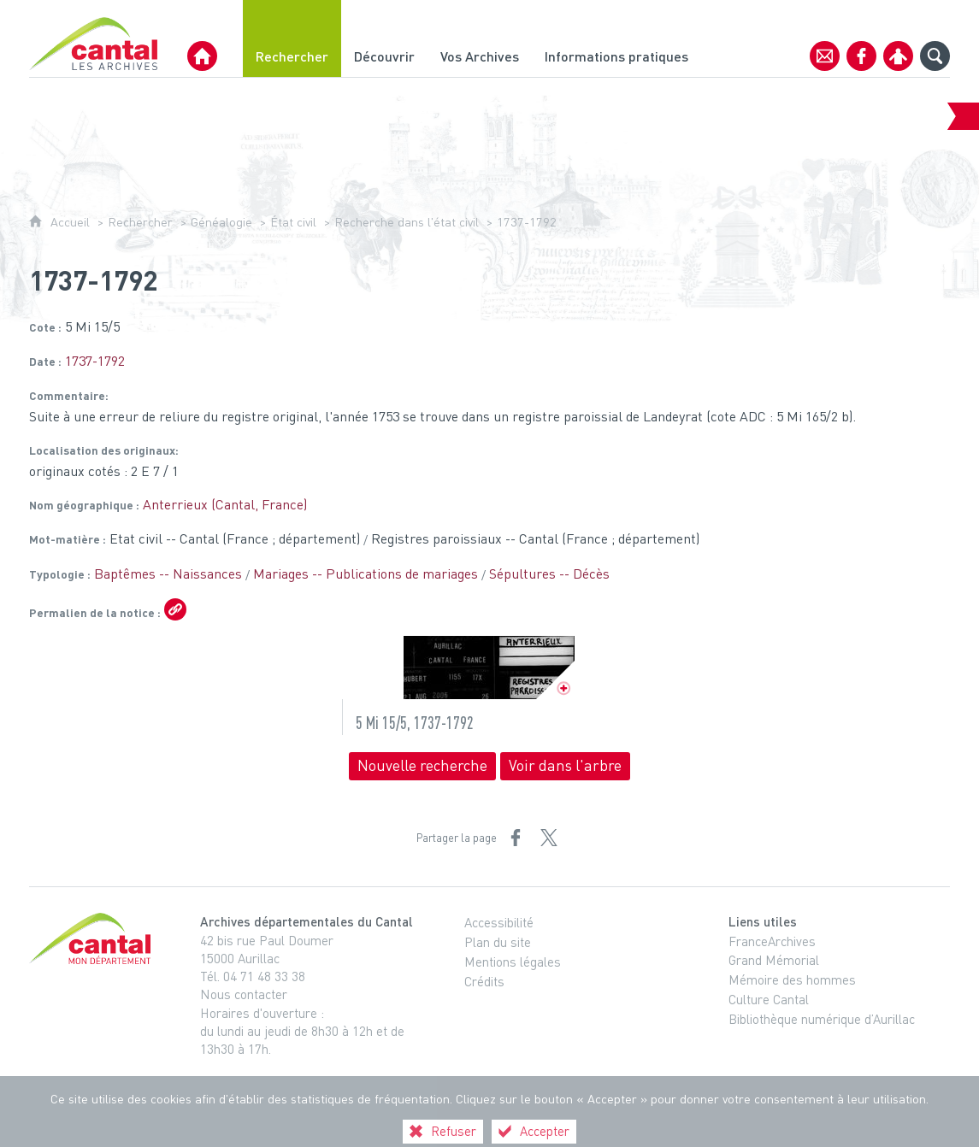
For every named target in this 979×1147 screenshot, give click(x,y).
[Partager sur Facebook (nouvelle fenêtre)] (515, 837)
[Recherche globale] (935, 56)
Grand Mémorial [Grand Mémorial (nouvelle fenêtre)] (773, 960)
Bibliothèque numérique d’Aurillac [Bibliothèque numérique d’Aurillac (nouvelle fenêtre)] (821, 1018)
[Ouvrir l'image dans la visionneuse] (489, 667)
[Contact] (825, 56)
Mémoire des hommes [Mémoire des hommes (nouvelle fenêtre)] (792, 979)
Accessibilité (499, 922)
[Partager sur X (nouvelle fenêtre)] (548, 837)
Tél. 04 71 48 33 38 (252, 976)
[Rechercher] (292, 38)
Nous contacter (243, 994)
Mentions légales (512, 961)
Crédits (484, 981)
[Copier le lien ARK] (175, 609)
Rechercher (140, 222)
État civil (293, 222)
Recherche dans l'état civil (406, 222)
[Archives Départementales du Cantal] (202, 56)
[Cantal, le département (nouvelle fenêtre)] (93, 938)
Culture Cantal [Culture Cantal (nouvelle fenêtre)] (768, 999)
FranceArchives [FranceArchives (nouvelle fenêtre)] (772, 941)
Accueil (70, 222)
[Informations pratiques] (616, 38)
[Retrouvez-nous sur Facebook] (861, 56)
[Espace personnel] (898, 56)
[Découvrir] (384, 38)
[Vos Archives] (480, 38)
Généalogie (221, 222)
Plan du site (497, 942)
